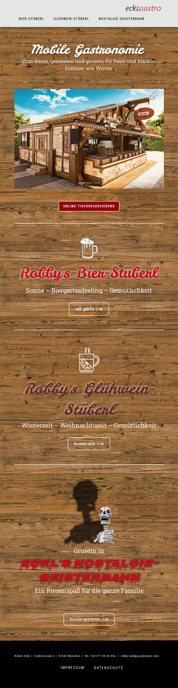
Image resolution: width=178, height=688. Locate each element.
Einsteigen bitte (89, 619)
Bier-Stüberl (31, 19)
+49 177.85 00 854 (103, 655)
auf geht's (88, 308)
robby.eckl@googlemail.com (140, 655)
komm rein (88, 443)
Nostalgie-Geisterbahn (122, 19)
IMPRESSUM (73, 667)
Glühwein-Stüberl (71, 19)
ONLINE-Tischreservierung (89, 206)
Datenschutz (108, 668)
